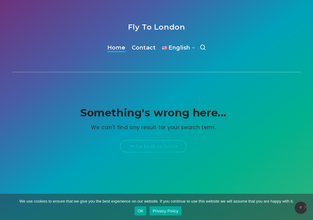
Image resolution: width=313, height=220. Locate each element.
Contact (144, 47)
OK (140, 211)
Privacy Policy (165, 211)
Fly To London (156, 27)
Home (116, 47)
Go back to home (154, 146)
